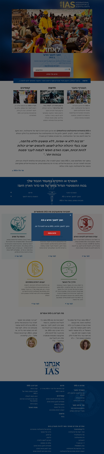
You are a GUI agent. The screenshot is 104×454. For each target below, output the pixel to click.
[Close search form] (70, 215)
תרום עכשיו (52, 233)
